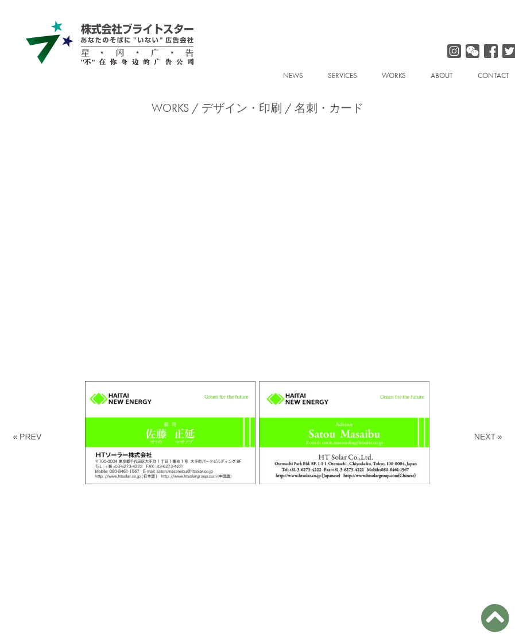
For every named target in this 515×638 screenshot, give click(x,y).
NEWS (293, 75)
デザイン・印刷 (242, 107)
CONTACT (493, 75)
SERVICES (342, 75)
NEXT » (488, 436)
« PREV (27, 436)
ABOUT (442, 75)
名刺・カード (329, 107)
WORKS (394, 75)
